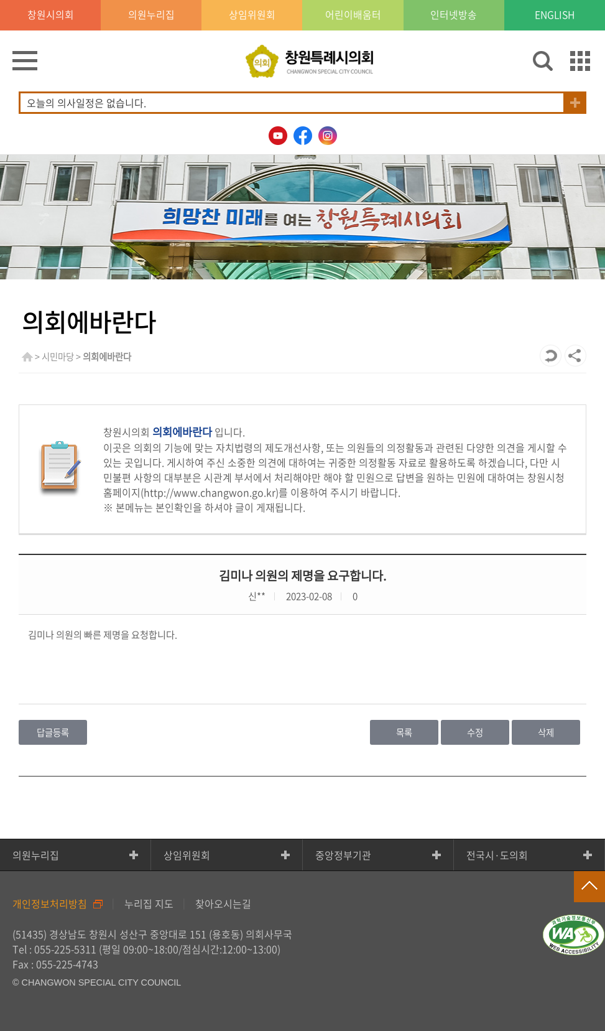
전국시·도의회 (497, 854)
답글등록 (53, 732)
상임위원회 (187, 854)
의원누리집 (35, 854)
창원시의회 (50, 15)
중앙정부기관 (343, 854)
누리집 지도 (148, 903)
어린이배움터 (353, 15)
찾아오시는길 (223, 903)
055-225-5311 (65, 948)
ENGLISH (554, 15)
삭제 (546, 732)
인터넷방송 (453, 15)
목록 (404, 732)
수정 (475, 732)
